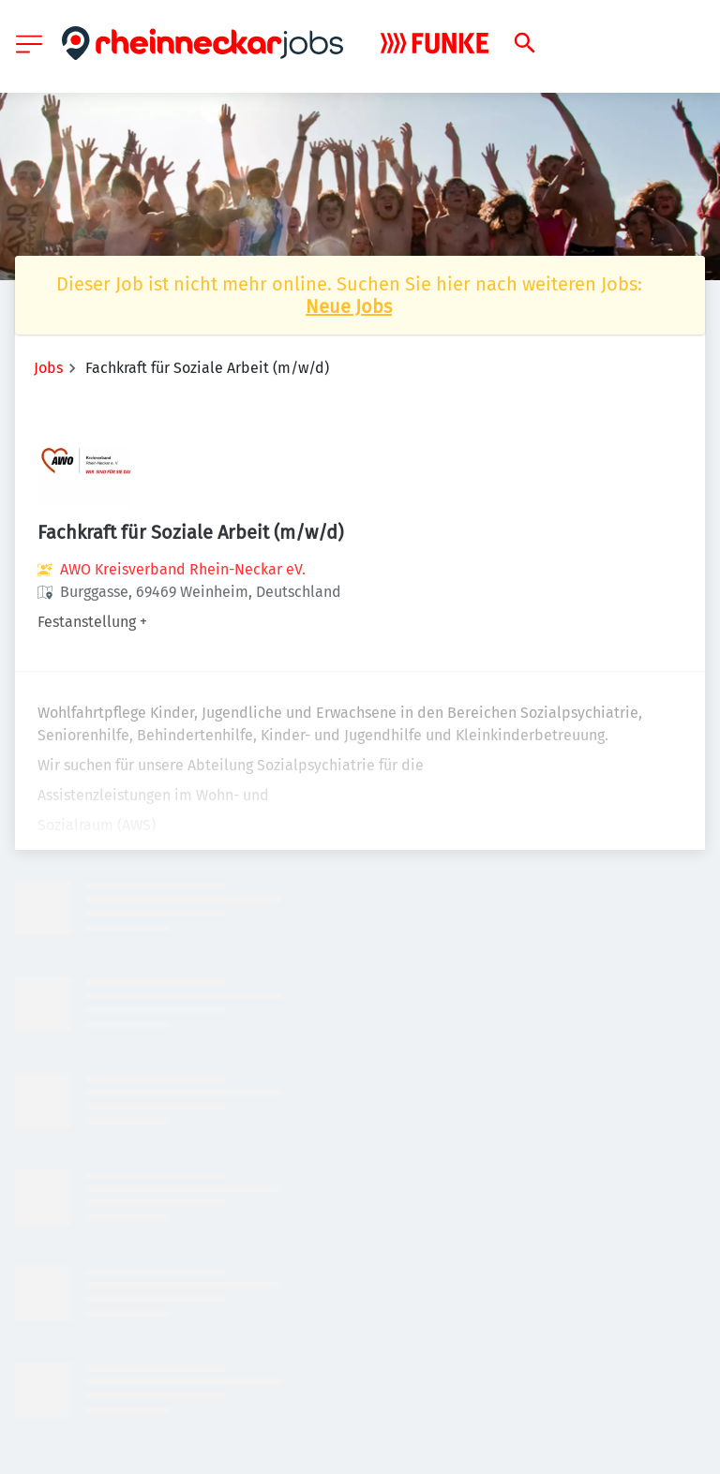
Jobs (48, 368)
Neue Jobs (349, 306)
